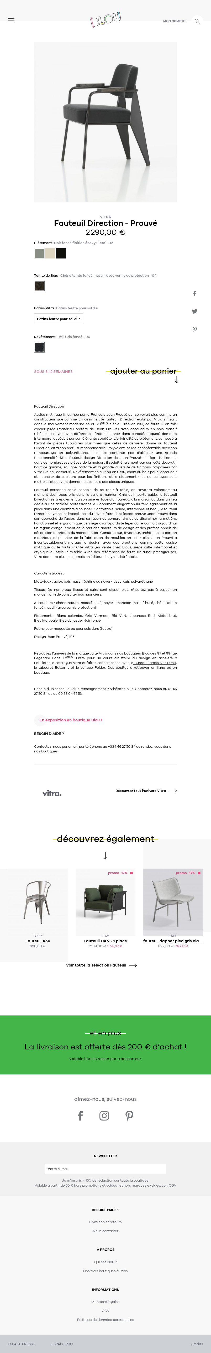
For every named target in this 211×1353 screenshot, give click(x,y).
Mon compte (174, 21)
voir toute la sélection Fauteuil (99, 965)
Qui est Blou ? (105, 1262)
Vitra (105, 216)
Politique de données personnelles (105, 1319)
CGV (172, 1185)
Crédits (197, 1344)
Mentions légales (105, 1302)
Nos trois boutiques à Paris (105, 1271)
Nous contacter (105, 1231)
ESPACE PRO (62, 1344)
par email (69, 746)
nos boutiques (46, 751)
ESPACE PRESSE (21, 1344)
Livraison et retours (105, 1222)
